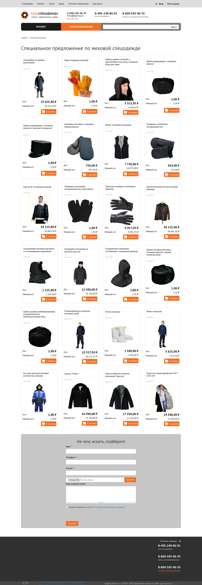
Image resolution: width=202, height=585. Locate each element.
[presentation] (87, 515)
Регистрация (173, 4)
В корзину (51, 111)
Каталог (47, 26)
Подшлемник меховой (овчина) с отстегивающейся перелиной (39, 250)
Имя (69, 446)
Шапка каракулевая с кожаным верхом (161, 62)
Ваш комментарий (75, 483)
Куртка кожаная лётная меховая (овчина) (162, 188)
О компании (27, 3)
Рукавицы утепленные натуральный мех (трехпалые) (78, 187)
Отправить (72, 523)
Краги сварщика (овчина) (76, 60)
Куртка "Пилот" (71, 373)
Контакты (97, 3)
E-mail (70, 468)
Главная (24, 37)
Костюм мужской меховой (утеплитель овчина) (36, 374)
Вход (161, 4)
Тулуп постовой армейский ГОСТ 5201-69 (162, 374)
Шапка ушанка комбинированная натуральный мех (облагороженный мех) (39, 314)
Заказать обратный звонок (169, 570)
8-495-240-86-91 (106, 13)
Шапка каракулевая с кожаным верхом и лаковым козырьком (38, 126)
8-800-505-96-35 (76, 13)
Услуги (51, 3)
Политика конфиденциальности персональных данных (61, 582)
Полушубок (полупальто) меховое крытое (76, 250)
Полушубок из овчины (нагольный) (34, 61)
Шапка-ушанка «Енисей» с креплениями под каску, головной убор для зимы (121, 62)
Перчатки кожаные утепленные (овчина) (120, 187)
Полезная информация (79, 3)
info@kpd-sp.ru (75, 15)
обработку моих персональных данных (106, 507)
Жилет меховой (154, 311)
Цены (61, 3)
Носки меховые (112, 311)
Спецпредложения (84, 26)
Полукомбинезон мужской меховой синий (77, 312)
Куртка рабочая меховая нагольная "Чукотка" (117, 374)
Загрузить (130, 479)
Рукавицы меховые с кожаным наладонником (79, 125)
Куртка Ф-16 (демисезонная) (37, 186)
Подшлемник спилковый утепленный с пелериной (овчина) (121, 250)
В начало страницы (168, 541)
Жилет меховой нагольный (118, 124)
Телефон (71, 457)
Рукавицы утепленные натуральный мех (157, 125)
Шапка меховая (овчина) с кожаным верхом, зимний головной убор (159, 252)
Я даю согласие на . (96, 507)
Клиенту (40, 3)
